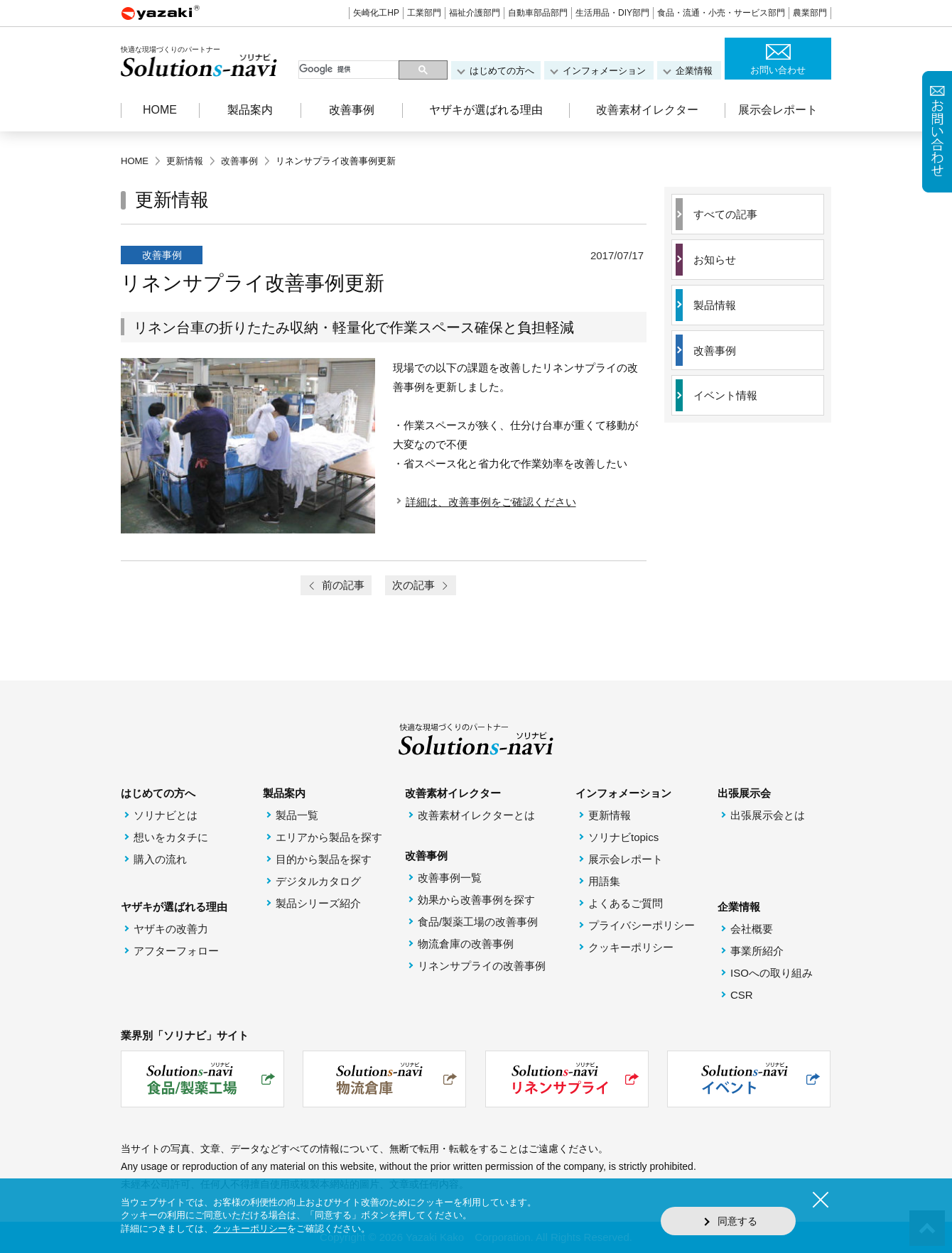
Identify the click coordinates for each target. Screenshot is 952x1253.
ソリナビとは (166, 816)
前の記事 (336, 586)
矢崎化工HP (376, 13)
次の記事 (420, 586)
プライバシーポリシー (641, 926)
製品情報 (714, 306)
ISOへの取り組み (771, 973)
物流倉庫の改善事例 (466, 944)
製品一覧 (297, 816)
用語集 (604, 882)
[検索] (349, 69)
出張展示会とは (767, 816)
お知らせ (714, 260)
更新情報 (609, 816)
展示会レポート (778, 110)
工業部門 (424, 13)
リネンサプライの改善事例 (482, 966)
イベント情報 (725, 397)
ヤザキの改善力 (171, 929)
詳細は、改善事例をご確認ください (491, 502)
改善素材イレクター (647, 110)
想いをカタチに (171, 838)
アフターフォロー (176, 951)
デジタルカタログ (318, 882)
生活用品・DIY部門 (612, 13)
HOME (160, 110)
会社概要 (751, 929)
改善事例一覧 (450, 878)
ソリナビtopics (623, 838)
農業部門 (810, 13)
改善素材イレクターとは (476, 816)
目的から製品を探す (324, 860)
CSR (741, 995)
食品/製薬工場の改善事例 (478, 922)
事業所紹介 (757, 951)
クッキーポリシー (631, 948)
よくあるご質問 (625, 904)
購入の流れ (160, 860)
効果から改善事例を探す (476, 900)
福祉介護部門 (474, 13)
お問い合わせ (778, 70)
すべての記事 (725, 215)
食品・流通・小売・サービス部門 (721, 13)
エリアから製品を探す (329, 838)
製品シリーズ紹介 (318, 904)
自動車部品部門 (538, 13)
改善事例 (714, 351)
